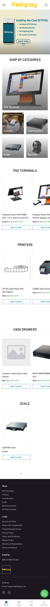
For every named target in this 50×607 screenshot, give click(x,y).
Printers (5, 494)
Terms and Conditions (11, 536)
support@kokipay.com (17, 586)
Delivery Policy (7, 540)
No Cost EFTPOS (9, 521)
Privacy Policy (7, 533)
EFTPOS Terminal (9, 509)
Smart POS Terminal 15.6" (12, 525)
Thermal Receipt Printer (11, 529)
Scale (4, 502)
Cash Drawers (7, 498)
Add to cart (16, 227)
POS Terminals (8, 491)
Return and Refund (9, 547)
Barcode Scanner (9, 506)
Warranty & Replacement (12, 544)
